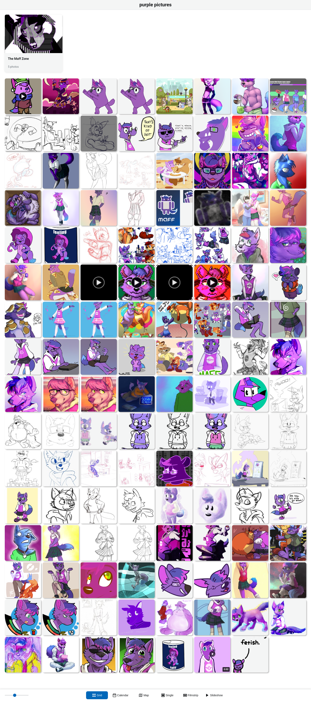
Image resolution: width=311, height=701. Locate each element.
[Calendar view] (120, 695)
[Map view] (144, 695)
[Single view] (167, 695)
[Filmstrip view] (191, 695)
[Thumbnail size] (17, 695)
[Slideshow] (214, 695)
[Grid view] (97, 695)
